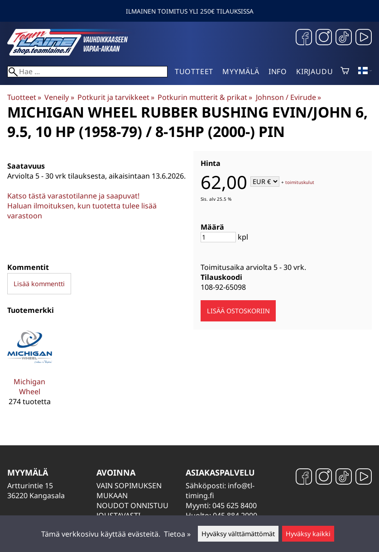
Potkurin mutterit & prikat (205, 97)
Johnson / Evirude (288, 97)
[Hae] (87, 71)
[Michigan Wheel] (29, 369)
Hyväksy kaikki (308, 533)
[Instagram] (324, 38)
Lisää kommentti (39, 283)
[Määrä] (218, 237)
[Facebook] (304, 38)
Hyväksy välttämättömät (238, 533)
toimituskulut (299, 182)
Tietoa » (177, 534)
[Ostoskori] (345, 71)
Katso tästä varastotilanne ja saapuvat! (73, 196)
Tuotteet (194, 71)
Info (278, 71)
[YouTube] (363, 38)
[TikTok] (344, 38)
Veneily (59, 97)
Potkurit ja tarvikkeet (115, 97)
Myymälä (240, 71)
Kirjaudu (314, 71)
